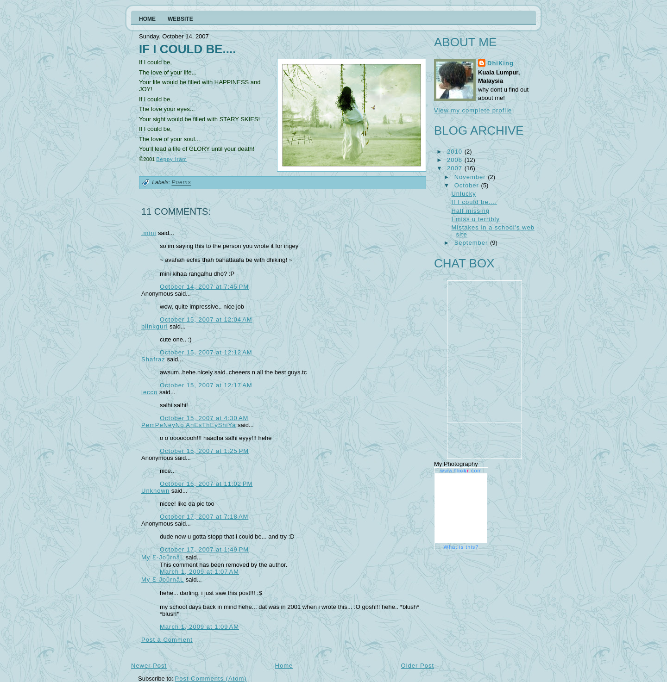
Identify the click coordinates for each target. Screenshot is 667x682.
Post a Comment (167, 639)
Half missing (470, 210)
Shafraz (153, 359)
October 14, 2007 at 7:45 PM (204, 286)
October (467, 185)
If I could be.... (187, 49)
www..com (461, 470)
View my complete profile (473, 110)
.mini (148, 232)
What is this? (461, 547)
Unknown (155, 490)
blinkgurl (154, 326)
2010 (456, 151)
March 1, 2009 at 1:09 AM (199, 626)
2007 (456, 168)
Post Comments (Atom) (211, 678)
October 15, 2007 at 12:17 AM (206, 385)
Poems (181, 183)
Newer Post (149, 665)
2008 (456, 159)
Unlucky (463, 193)
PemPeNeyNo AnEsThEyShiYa (188, 425)
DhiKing (500, 63)
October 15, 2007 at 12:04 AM (206, 319)
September (472, 242)
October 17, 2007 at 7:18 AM (204, 516)
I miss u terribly (475, 219)
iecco (149, 392)
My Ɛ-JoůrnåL (162, 557)
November (471, 177)
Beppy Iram (171, 159)
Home (284, 665)
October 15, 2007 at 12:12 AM (206, 352)
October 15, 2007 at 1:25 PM (204, 450)
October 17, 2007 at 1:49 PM (204, 549)
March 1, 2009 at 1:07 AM (199, 571)
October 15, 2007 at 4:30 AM (204, 418)
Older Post (417, 665)
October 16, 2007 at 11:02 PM (206, 483)
